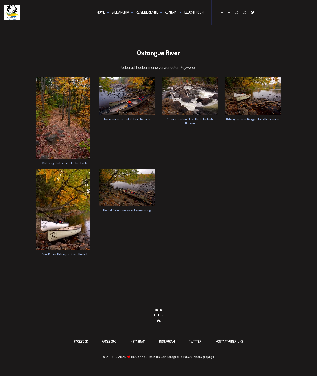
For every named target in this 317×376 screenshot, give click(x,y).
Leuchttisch (194, 12)
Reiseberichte (147, 12)
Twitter (195, 341)
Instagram (137, 341)
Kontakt (171, 12)
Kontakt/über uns (229, 341)
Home (101, 12)
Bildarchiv (120, 12)
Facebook (81, 341)
